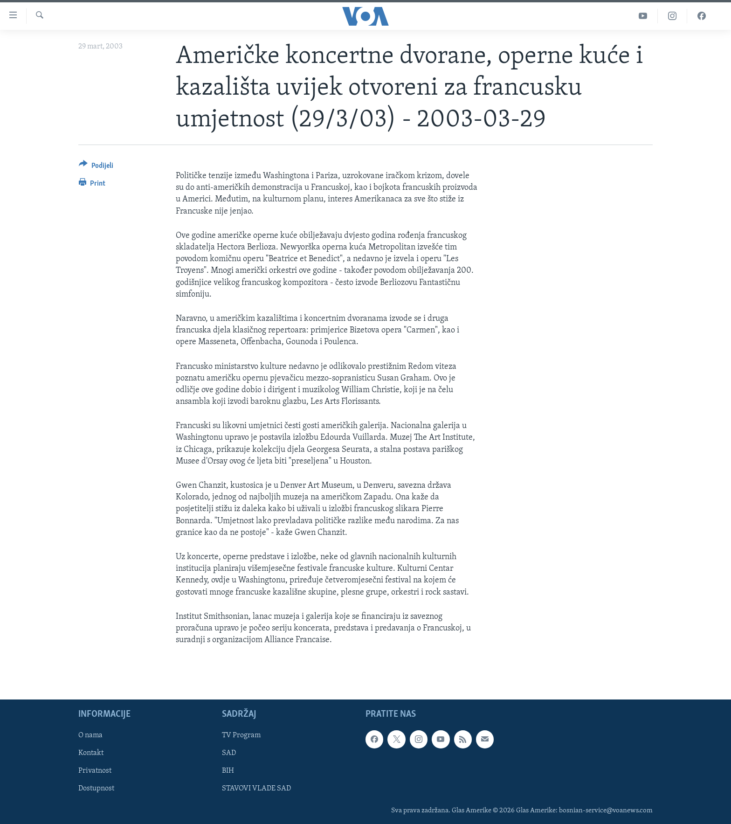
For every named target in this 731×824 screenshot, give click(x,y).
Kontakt (90, 753)
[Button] (96, 167)
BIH (228, 771)
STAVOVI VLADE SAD (256, 789)
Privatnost (94, 771)
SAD (229, 753)
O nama (90, 736)
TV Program (241, 736)
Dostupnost (96, 789)
